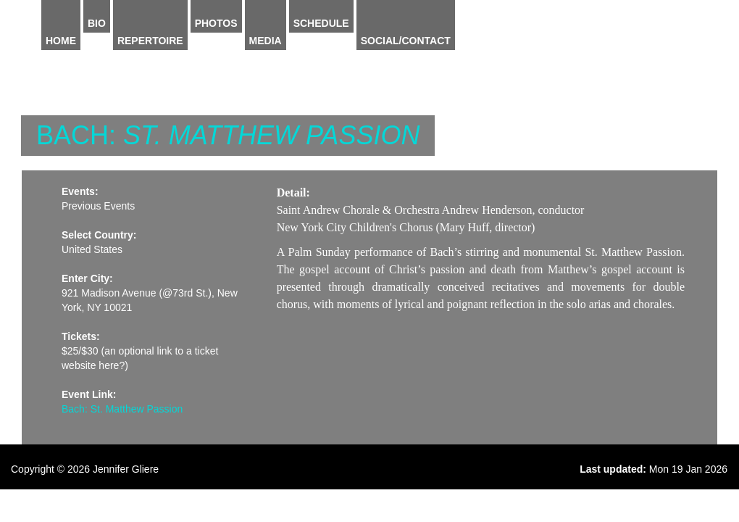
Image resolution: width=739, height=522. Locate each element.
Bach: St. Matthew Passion (122, 409)
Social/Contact (406, 40)
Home (61, 40)
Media (265, 40)
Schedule (321, 23)
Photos (216, 23)
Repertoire (150, 40)
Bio (97, 23)
